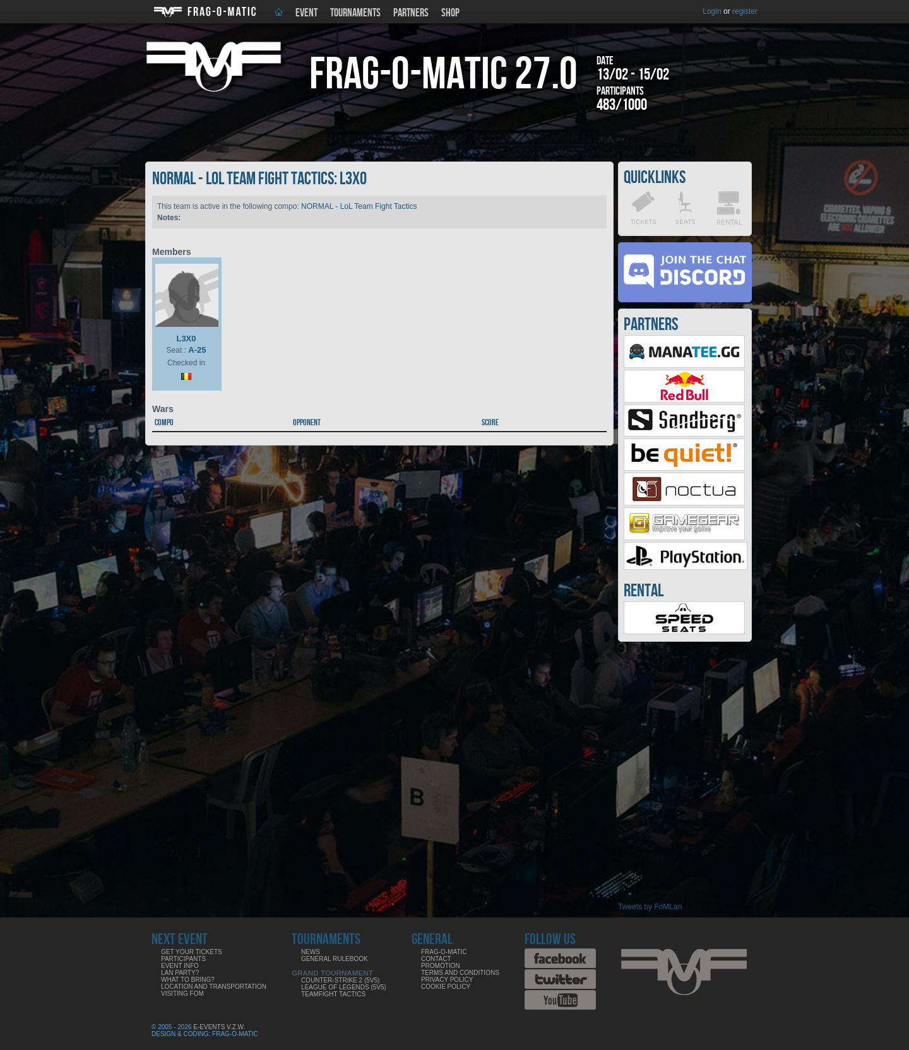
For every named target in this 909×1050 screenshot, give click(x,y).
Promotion (440, 965)
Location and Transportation (213, 986)
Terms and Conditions (460, 972)
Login (712, 11)
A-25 (197, 350)
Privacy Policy (447, 979)
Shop (450, 13)
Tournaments (355, 13)
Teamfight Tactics (333, 994)
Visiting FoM (182, 993)
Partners (411, 13)
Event (306, 13)
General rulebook (334, 958)
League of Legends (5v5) (343, 987)
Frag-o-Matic (444, 951)
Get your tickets (191, 951)
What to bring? (188, 979)
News (310, 951)
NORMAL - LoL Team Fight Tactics (359, 206)
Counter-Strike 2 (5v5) (340, 980)
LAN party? (180, 972)
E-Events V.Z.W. (219, 1026)
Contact (436, 958)
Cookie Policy (445, 986)
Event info (180, 965)
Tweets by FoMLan (650, 906)
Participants (183, 958)
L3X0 (186, 338)
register (745, 11)
